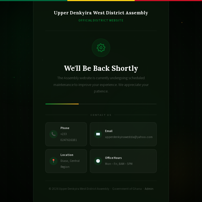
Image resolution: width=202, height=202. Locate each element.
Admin (149, 189)
